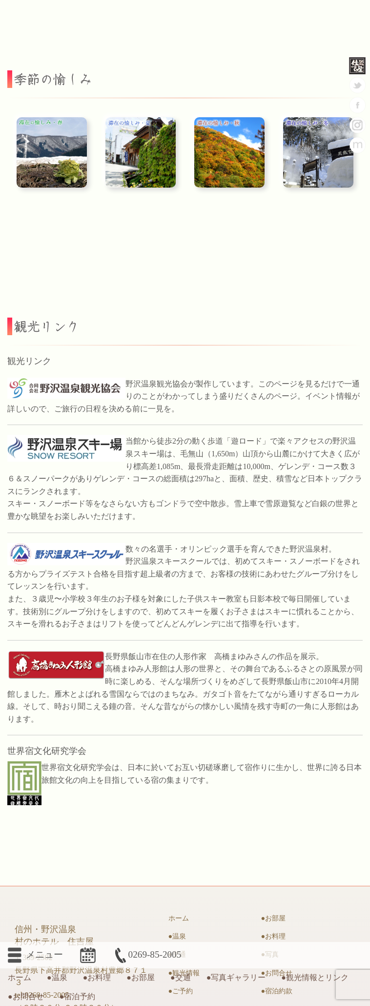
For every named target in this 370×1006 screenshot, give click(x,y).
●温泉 (57, 977)
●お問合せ (26, 996)
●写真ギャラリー (236, 977)
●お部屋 (140, 977)
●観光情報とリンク (315, 977)
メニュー (32, 953)
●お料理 (97, 977)
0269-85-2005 (147, 954)
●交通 (180, 977)
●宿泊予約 (78, 996)
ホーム (19, 977)
